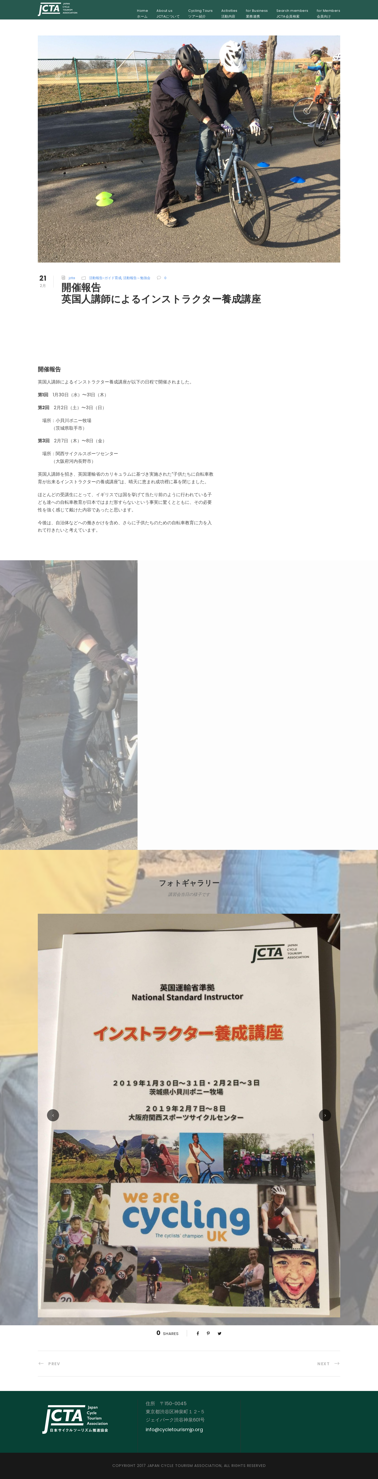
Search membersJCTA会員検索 (292, 13)
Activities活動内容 (229, 13)
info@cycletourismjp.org (174, 1429)
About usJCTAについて (168, 13)
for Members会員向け (328, 13)
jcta (72, 277)
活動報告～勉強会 (136, 277)
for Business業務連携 (257, 13)
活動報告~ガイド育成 (105, 277)
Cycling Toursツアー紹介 (200, 13)
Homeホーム (142, 13)
